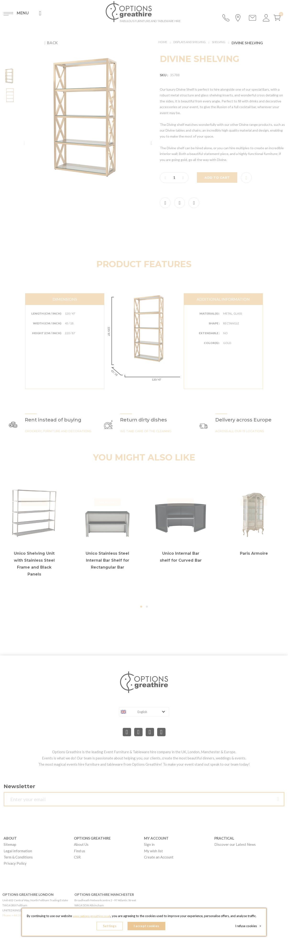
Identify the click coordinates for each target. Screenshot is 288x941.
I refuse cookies (250, 927)
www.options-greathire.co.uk (91, 917)
